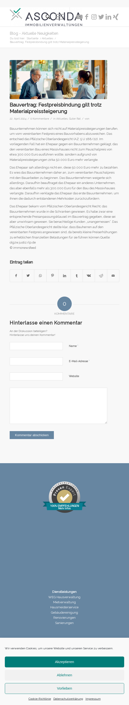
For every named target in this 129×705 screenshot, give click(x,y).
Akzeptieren (64, 662)
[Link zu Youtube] (79, 16)
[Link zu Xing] (115, 16)
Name (73, 346)
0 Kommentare (39, 118)
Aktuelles (62, 118)
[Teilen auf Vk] (89, 276)
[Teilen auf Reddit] (101, 276)
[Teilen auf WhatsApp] (40, 276)
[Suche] (45, 17)
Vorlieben (64, 688)
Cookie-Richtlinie (40, 698)
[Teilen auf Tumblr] (77, 276)
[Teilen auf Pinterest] (52, 276)
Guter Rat (75, 118)
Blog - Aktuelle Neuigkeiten (34, 33)
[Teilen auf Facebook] (16, 276)
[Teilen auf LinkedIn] (65, 276)
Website (74, 376)
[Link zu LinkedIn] (108, 16)
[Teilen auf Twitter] (28, 276)
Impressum (93, 698)
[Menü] (57, 17)
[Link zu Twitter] (101, 16)
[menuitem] (45, 17)
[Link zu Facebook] (86, 16)
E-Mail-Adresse (79, 361)
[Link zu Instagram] (94, 16)
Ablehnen (64, 675)
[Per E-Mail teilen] (113, 276)
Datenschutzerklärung (68, 698)
